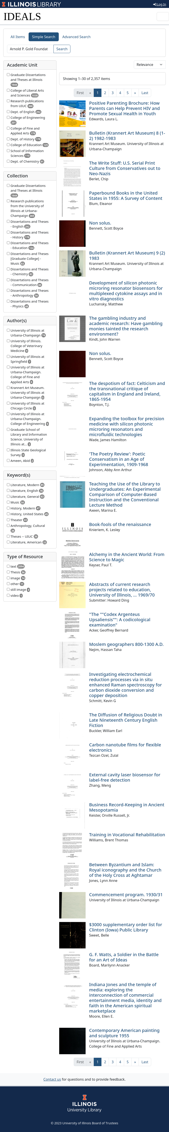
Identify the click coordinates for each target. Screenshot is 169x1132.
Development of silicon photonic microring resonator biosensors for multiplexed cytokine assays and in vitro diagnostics (126, 291)
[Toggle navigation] (163, 16)
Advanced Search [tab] (76, 36)
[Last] (145, 93)
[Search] (30, 49)
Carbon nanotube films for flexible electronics (125, 747)
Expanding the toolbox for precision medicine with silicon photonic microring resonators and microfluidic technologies (126, 426)
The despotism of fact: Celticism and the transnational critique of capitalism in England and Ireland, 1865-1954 (127, 391)
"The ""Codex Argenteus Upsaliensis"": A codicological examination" (119, 619)
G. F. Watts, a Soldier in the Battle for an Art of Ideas (124, 957)
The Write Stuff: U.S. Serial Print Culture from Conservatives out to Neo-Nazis (124, 168)
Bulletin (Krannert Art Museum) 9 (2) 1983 (127, 255)
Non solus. (100, 223)
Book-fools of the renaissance (120, 524)
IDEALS (22, 16)
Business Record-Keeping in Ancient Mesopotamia (126, 807)
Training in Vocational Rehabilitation (127, 835)
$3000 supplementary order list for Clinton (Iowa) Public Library (125, 927)
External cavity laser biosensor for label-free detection (124, 777)
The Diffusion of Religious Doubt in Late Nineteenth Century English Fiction (125, 720)
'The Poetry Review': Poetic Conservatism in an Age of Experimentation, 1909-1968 (118, 459)
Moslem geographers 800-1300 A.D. (126, 644)
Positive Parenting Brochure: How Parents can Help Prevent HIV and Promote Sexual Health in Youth (124, 108)
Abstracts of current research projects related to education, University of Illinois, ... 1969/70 (122, 589)
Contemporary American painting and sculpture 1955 (124, 1033)
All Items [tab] (18, 36)
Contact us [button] (52, 1079)
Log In (159, 4)
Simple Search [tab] (43, 36)
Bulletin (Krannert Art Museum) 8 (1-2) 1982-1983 (127, 135)
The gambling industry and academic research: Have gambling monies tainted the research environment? (126, 326)
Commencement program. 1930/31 (126, 895)
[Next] (135, 93)
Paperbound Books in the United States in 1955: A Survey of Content (125, 195)
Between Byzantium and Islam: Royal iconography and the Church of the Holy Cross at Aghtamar (125, 870)
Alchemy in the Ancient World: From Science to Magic (126, 557)
